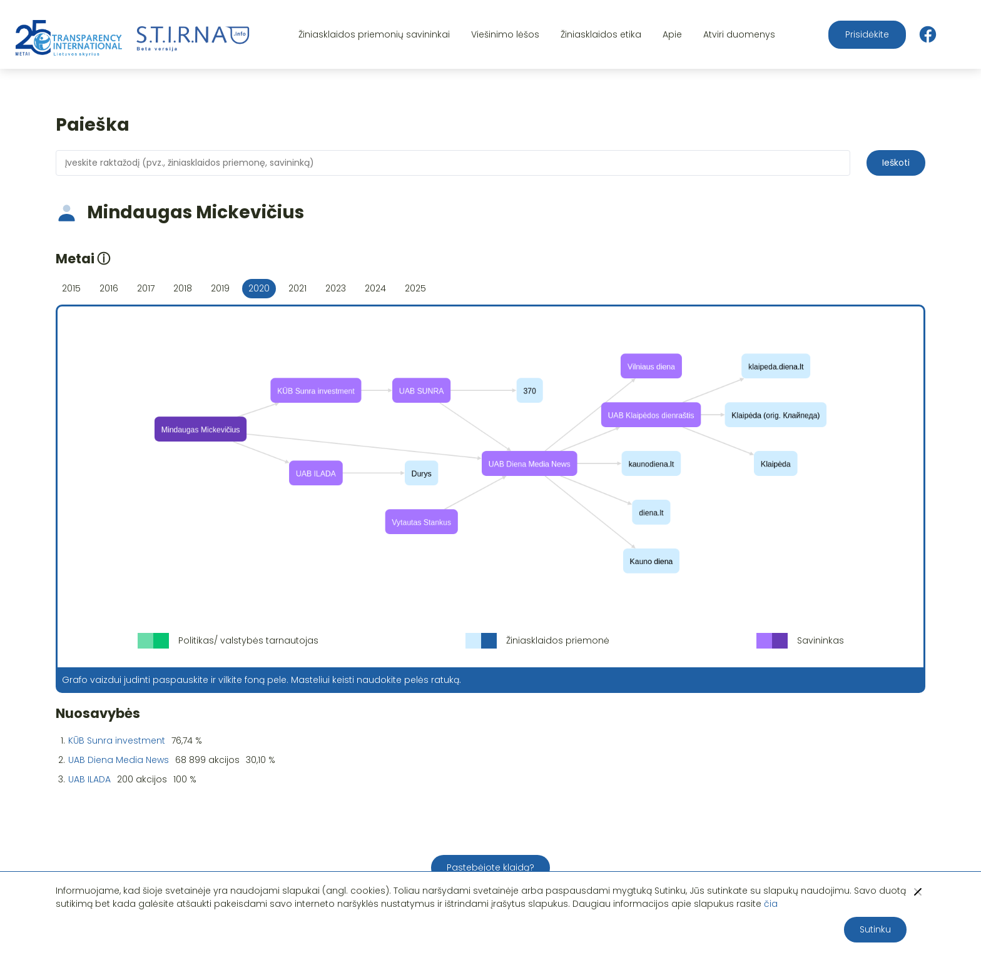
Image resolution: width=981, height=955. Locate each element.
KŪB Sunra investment (116, 740)
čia (771, 903)
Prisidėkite (867, 34)
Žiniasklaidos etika (601, 34)
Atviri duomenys (739, 34)
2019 (220, 288)
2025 (415, 288)
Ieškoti (896, 162)
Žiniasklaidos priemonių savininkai (374, 34)
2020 (259, 288)
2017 (146, 288)
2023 (335, 288)
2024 (375, 288)
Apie (672, 34)
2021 (297, 288)
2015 (71, 288)
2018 (182, 288)
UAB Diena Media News (118, 760)
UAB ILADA (89, 779)
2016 (108, 288)
